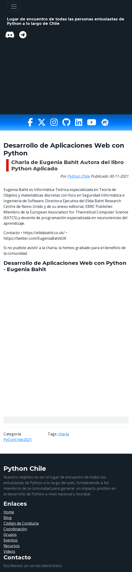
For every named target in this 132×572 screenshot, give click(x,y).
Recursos (12, 545)
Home (9, 512)
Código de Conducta (21, 523)
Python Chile (79, 176)
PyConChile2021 (18, 439)
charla (63, 434)
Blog (8, 517)
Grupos (10, 534)
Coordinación (15, 528)
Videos (9, 551)
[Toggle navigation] (13, 6)
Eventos (11, 540)
